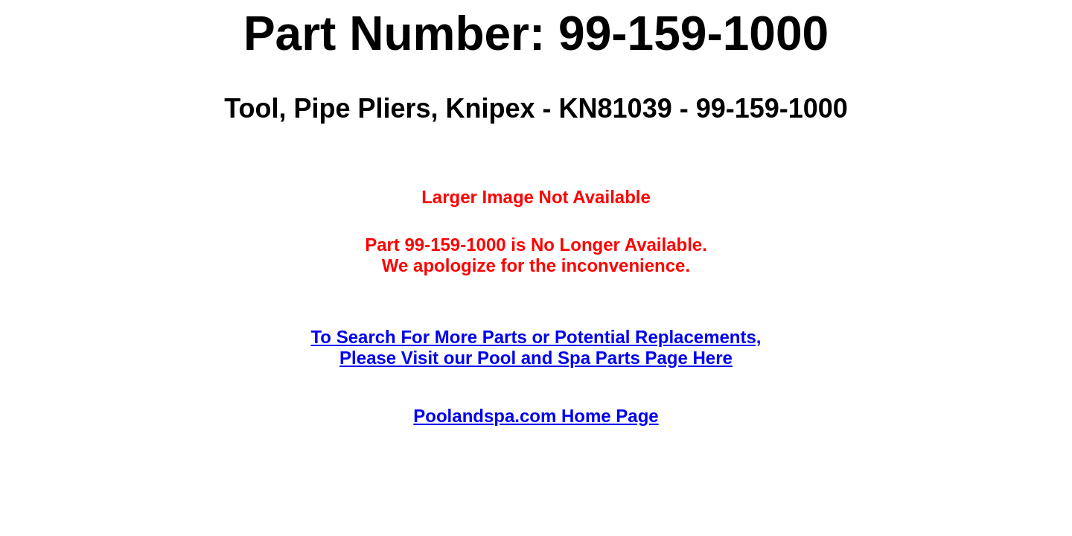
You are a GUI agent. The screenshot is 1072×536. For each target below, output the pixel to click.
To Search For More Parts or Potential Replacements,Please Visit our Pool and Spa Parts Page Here (535, 347)
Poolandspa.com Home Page (535, 416)
